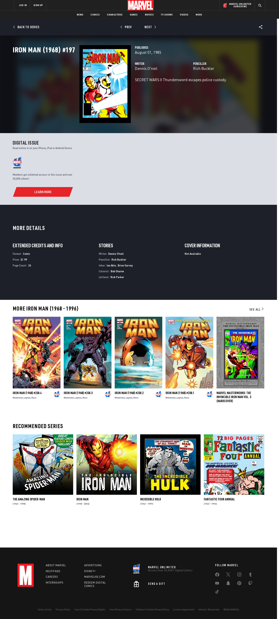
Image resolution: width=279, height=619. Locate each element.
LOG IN (23, 5)
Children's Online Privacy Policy (152, 609)
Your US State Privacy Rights (89, 609)
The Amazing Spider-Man (29, 528)
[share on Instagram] (239, 575)
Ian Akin (111, 294)
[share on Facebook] (217, 575)
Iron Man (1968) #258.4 (27, 422)
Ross (33, 426)
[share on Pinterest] (239, 584)
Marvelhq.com (94, 576)
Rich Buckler (180, 86)
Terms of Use (44, 609)
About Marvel (56, 565)
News (80, 14)
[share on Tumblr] (250, 575)
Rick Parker (117, 306)
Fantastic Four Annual (219, 528)
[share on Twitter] (228, 575)
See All (256, 338)
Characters (115, 14)
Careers (52, 576)
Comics (95, 14)
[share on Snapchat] (228, 584)
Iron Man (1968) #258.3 (78, 422)
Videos (184, 14)
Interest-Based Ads (209, 609)
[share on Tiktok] (217, 592)
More (199, 14)
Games (134, 14)
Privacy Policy (63, 609)
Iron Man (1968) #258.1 (180, 422)
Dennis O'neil (99, 86)
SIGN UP (38, 5)
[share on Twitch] (250, 584)
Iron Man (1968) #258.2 (129, 422)
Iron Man (82, 528)
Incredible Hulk (150, 528)
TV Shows (167, 14)
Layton (27, 426)
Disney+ (90, 571)
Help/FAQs (53, 571)
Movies (149, 14)
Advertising (93, 565)
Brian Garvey (125, 294)
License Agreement (183, 609)
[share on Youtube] (217, 584)
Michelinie (18, 426)
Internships (55, 582)
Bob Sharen (117, 300)
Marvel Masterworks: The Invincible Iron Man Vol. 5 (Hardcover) (234, 426)
